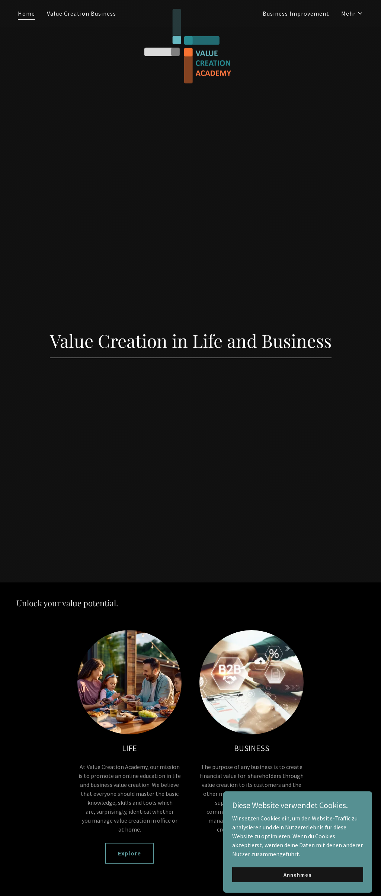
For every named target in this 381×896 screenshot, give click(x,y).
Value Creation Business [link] (81, 13)
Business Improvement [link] (296, 13)
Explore (129, 853)
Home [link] (26, 13)
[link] (190, 12)
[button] (352, 13)
